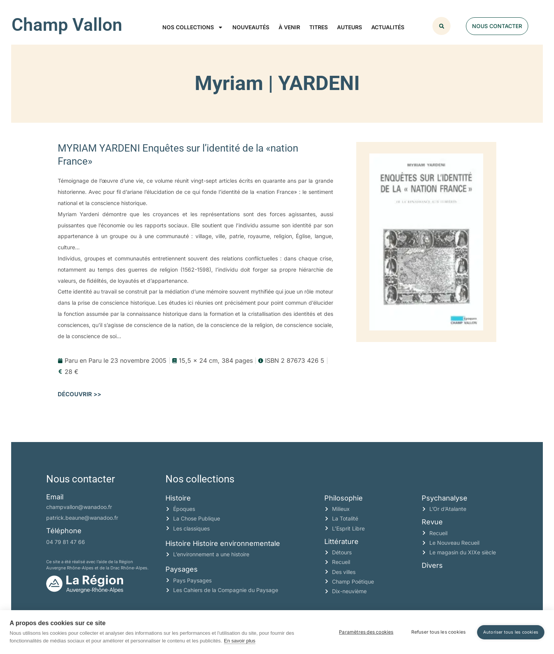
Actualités (387, 27)
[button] (441, 26)
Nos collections (192, 27)
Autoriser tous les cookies (510, 631)
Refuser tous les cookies (438, 632)
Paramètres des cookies (366, 632)
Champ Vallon (67, 24)
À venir (289, 27)
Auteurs (349, 27)
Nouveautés (250, 27)
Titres (318, 27)
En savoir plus (239, 641)
